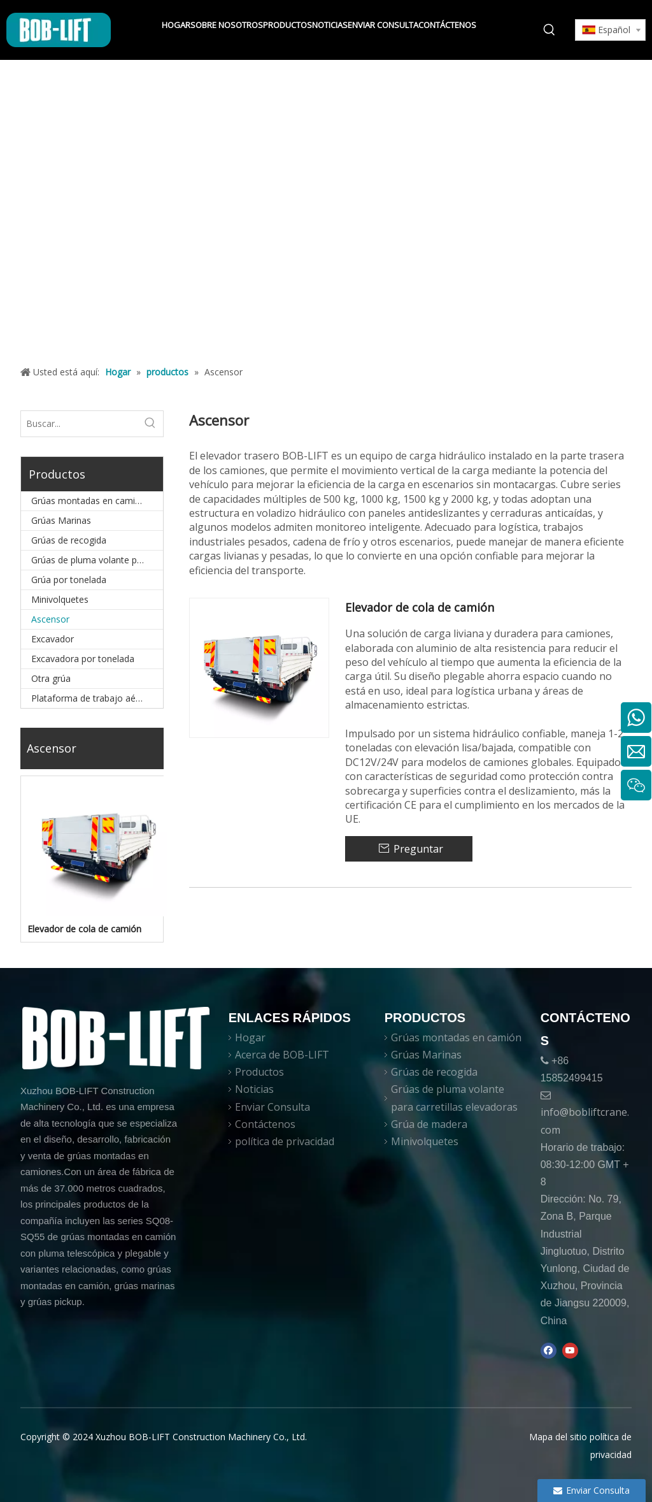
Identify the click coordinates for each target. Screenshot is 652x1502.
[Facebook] (548, 1350)
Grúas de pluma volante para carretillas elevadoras (97, 560)
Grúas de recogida (68, 540)
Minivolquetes (60, 599)
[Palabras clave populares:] (549, 30)
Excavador (52, 639)
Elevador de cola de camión (84, 929)
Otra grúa (51, 678)
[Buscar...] (79, 424)
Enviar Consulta (272, 1107)
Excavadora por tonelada (82, 659)
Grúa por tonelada (68, 580)
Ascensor (50, 619)
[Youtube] (570, 1350)
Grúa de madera (429, 1124)
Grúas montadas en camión (88, 501)
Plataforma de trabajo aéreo (90, 698)
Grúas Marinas (61, 520)
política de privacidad (284, 1141)
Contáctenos (265, 1124)
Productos (259, 1072)
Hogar (250, 1037)
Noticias (254, 1089)
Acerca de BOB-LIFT (282, 1055)
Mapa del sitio (558, 1437)
